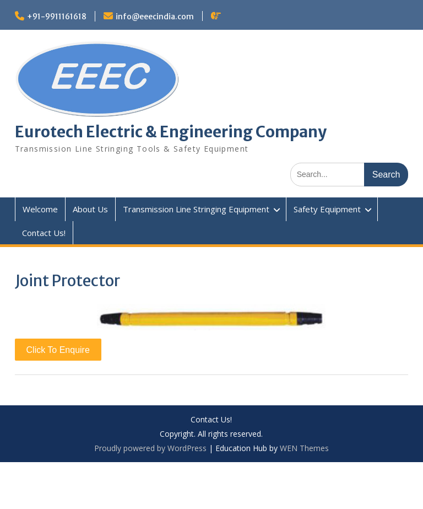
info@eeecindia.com (155, 17)
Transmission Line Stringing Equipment (196, 209)
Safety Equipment (327, 209)
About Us (90, 209)
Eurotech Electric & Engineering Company (171, 132)
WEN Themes (304, 448)
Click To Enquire (58, 350)
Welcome (40, 209)
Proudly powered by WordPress (150, 448)
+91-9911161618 (56, 17)
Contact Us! (44, 232)
